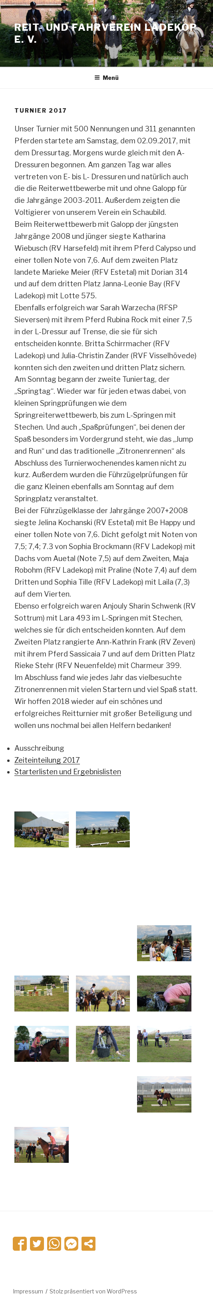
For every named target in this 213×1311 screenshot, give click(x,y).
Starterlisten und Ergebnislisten (67, 772)
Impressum (28, 1291)
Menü (106, 77)
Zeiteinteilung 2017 (47, 760)
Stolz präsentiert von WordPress (93, 1291)
